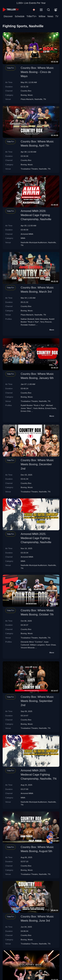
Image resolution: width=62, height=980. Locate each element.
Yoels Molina (38, 408)
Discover (8, 16)
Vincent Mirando (28, 647)
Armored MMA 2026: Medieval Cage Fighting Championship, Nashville (36, 215)
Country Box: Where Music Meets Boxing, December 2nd (37, 464)
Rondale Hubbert (28, 325)
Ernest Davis (50, 408)
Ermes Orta (26, 411)
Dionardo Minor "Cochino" (32, 642)
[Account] (55, 9)
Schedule (19, 16)
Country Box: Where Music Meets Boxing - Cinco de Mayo (37, 72)
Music (30, 95)
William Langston (37, 645)
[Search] (48, 9)
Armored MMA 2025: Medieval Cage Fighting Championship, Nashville (36, 538)
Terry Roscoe (46, 322)
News (50, 16)
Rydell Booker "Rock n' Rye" (33, 405)
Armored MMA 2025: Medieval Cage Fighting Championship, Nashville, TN (38, 774)
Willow (42, 16)
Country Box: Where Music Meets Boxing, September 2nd (37, 701)
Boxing (24, 95)
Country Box (26, 91)
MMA (23, 238)
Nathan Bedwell (27, 319)
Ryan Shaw (51, 645)
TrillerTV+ (32, 16)
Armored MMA (27, 234)
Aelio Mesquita (41, 319)
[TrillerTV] (11, 10)
